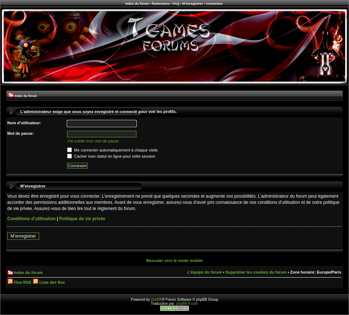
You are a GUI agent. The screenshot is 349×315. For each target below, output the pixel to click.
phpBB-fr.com (187, 304)
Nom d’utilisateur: (24, 123)
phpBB (156, 300)
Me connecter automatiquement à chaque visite (112, 150)
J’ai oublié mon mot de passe (93, 141)
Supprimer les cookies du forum (256, 272)
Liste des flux (49, 282)
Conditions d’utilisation (31, 218)
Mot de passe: (20, 133)
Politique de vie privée (82, 218)
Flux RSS (19, 282)
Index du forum (137, 3)
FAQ (176, 3)
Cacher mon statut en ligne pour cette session (111, 156)
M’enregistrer (192, 3)
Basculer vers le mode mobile (174, 260)
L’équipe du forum (204, 272)
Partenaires (161, 3)
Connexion (214, 3)
